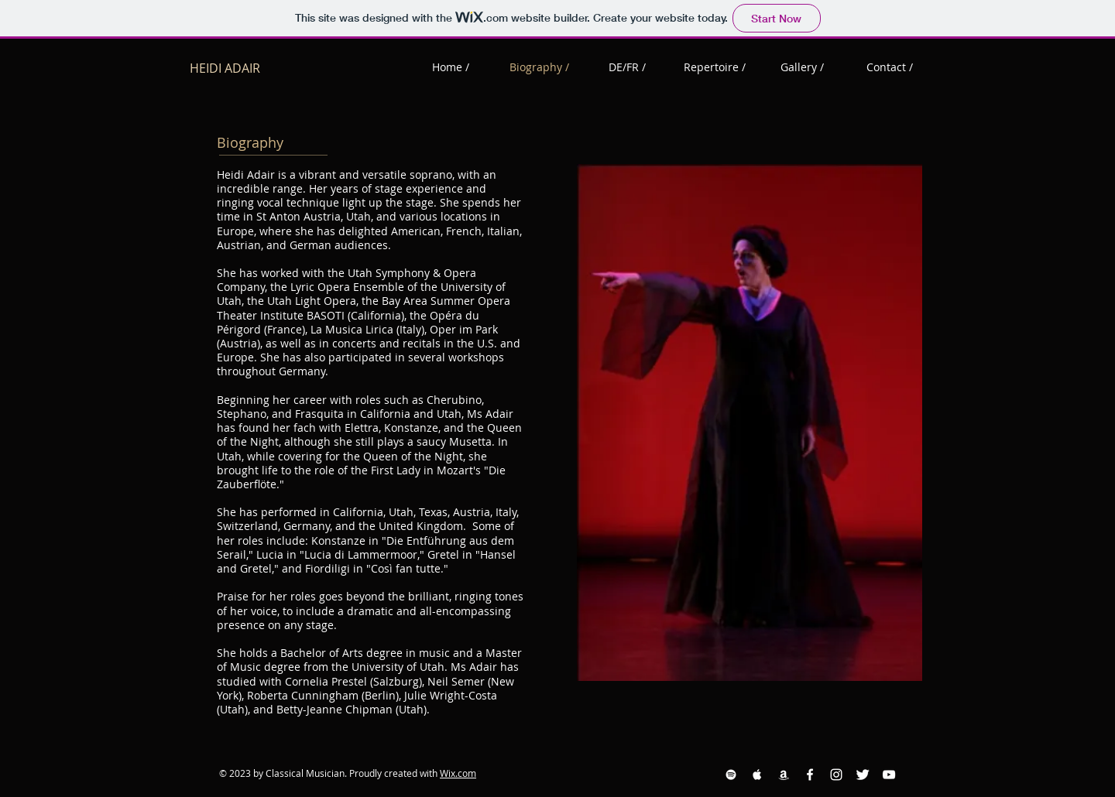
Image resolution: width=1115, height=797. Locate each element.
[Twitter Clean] (862, 774)
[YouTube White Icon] (889, 774)
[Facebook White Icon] (810, 774)
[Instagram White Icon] (836, 774)
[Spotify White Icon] (731, 774)
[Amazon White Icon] (783, 774)
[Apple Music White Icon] (757, 774)
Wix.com (458, 773)
